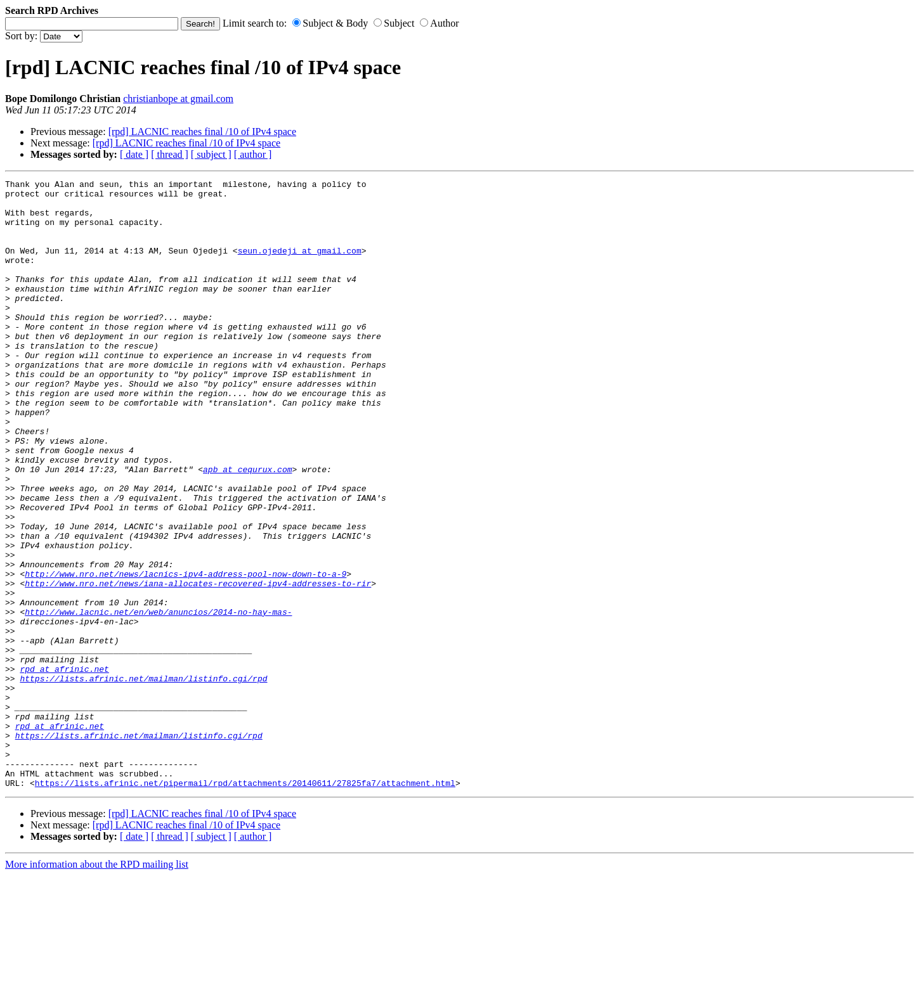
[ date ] (134, 154)
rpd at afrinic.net (64, 767)
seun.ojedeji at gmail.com (300, 265)
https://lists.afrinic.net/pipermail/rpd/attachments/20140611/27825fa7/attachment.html (245, 904)
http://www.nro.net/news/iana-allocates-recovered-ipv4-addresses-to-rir (198, 665)
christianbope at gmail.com (178, 98)
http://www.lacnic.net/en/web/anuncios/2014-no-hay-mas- (158, 699)
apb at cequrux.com (247, 528)
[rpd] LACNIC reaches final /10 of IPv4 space (202, 131)
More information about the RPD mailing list (96, 986)
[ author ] (253, 154)
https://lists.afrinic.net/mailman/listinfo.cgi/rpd (143, 779)
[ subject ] (211, 154)
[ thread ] (169, 154)
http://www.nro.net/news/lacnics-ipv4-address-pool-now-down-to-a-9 (185, 653)
